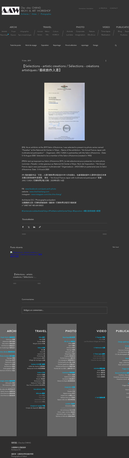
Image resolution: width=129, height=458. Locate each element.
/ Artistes (33, 14)
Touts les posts (15, 45)
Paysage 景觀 (11, 358)
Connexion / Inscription (86, 8)
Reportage (57, 45)
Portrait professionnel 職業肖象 (65, 366)
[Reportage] (4, 35)
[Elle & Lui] (91, 35)
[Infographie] (24, 31)
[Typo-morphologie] (25, 35)
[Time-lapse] (105, 31)
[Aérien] (40, 34)
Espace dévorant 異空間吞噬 (66, 399)
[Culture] (55, 31)
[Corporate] (80, 31)
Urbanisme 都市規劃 (9, 341)
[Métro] (47, 31)
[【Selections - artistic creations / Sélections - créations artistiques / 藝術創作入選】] (27, 260)
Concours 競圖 (10, 339)
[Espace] (13, 35)
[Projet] (13, 31)
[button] (116, 45)
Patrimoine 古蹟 (10, 362)
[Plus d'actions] (105, 60)
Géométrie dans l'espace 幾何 (66, 414)
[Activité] (4, 31)
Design (95, 45)
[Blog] (120, 31)
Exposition (45, 45)
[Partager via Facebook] (23, 227)
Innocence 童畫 (70, 406)
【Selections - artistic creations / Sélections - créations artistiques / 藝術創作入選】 (26, 275)
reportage (84, 45)
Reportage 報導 (10, 360)
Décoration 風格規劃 (8, 343)
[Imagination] (80, 35)
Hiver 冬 (42, 352)
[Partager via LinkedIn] (34, 227)
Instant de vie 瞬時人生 (68, 395)
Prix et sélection (71, 45)
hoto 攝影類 (101, 372)
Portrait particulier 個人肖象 (66, 362)
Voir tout (116, 247)
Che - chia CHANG (31, 7)
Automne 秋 (41, 354)
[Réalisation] (105, 35)
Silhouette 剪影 (10, 383)
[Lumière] (69, 35)
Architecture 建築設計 (8, 345)
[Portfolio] (124, 35)
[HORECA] (55, 34)
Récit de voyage (31, 45)
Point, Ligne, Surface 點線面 (66, 412)
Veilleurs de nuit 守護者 (68, 397)
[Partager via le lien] (40, 227)
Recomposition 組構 (9, 385)
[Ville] (47, 34)
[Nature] (92, 31)
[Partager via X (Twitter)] (28, 227)
